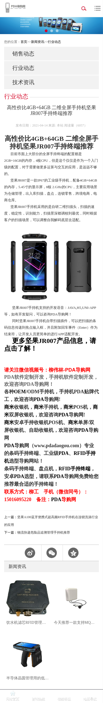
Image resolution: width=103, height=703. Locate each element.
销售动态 (23, 54)
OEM (20, 391)
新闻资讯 (37, 42)
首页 (24, 42)
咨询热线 (38, 699)
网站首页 (12, 699)
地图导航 (90, 699)
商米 (9, 407)
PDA (39, 399)
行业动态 (54, 42)
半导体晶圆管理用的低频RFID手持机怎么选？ (27, 678)
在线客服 (64, 699)
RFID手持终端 (74, 468)
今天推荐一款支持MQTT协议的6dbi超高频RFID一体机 (75, 622)
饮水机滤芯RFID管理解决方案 (27, 622)
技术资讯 (23, 82)
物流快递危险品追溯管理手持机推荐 (43, 532)
